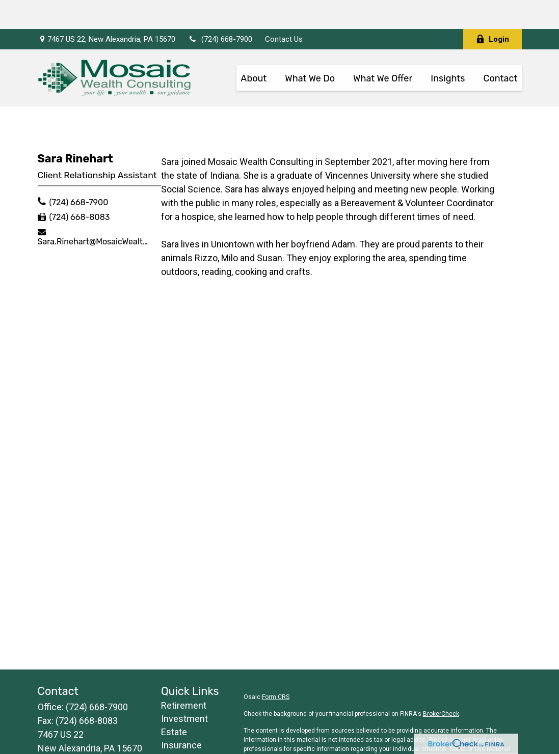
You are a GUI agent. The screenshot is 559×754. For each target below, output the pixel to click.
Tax (168, 729)
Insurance (181, 716)
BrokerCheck (441, 684)
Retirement (183, 676)
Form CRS (275, 668)
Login (492, 10)
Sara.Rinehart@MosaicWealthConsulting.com (95, 212)
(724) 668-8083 (79, 188)
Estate (174, 702)
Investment (184, 689)
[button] (253, 49)
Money (175, 742)
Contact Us (284, 10)
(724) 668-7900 (220, 10)
